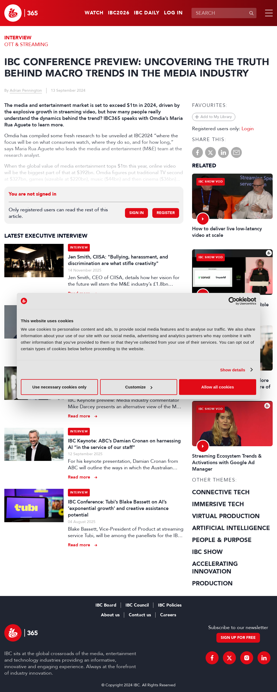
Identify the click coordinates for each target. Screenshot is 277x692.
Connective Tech (221, 492)
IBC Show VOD (211, 182)
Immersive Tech (218, 504)
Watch (94, 13)
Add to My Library (216, 116)
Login (248, 128)
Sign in (136, 212)
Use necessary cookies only (59, 387)
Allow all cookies (217, 387)
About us (110, 615)
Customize (138, 387)
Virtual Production (226, 516)
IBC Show (207, 552)
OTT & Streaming (26, 44)
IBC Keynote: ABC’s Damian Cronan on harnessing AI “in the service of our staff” (124, 444)
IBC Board (105, 605)
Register (166, 212)
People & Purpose (222, 540)
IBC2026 (119, 13)
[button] (268, 13)
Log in (173, 13)
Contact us (140, 615)
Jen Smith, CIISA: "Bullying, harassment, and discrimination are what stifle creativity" (118, 260)
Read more (79, 416)
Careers (168, 615)
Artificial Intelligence (231, 528)
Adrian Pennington (26, 90)
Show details (232, 369)
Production (212, 583)
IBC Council (137, 605)
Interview (17, 37)
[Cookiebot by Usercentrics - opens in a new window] (232, 301)
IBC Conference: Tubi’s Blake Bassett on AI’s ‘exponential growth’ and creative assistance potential (118, 508)
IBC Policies (170, 605)
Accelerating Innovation (215, 568)
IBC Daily (147, 13)
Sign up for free (238, 637)
